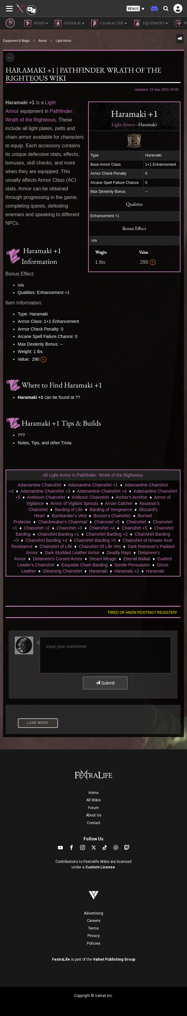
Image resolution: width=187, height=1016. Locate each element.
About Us (93, 815)
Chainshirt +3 (69, 528)
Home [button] (36, 23)
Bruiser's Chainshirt (112, 515)
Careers (93, 921)
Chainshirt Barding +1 (58, 534)
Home (93, 793)
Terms (93, 928)
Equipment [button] (150, 23)
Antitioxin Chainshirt (46, 497)
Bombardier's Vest (69, 515)
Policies (93, 943)
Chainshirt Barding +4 (46, 540)
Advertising (93, 913)
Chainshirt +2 (37, 528)
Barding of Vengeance (111, 509)
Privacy (93, 936)
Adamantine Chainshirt (39, 484)
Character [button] (109, 23)
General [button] (69, 23)
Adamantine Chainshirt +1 (93, 484)
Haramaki (98, 571)
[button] (135, 8)
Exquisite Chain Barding (84, 564)
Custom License (100, 867)
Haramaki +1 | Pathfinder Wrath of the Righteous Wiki (83, 74)
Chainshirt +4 (102, 528)
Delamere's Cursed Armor (58, 558)
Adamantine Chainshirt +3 (45, 491)
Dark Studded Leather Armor (72, 552)
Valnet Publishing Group (114, 959)
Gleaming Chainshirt (62, 571)
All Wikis (93, 800)
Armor (43, 40)
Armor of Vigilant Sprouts (74, 503)
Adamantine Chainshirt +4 (102, 491)
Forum (93, 808)
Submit (105, 683)
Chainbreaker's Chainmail (62, 521)
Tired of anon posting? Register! (142, 612)
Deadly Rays (119, 552)
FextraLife (61, 959)
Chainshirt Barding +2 (107, 534)
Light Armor (63, 40)
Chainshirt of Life (55, 546)
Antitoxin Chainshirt (90, 497)
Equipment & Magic (16, 40)
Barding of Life (69, 509)
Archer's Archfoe (131, 497)
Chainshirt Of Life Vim (100, 546)
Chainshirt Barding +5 (95, 540)
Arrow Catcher (118, 503)
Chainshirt (136, 521)
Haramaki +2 (126, 571)
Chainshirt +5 (134, 528)
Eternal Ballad (137, 558)
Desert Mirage (102, 558)
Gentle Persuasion (132, 564)
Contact (93, 823)
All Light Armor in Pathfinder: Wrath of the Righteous (93, 475)
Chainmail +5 (107, 521)
